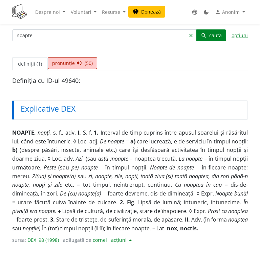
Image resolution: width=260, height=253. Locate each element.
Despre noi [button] (48, 12)
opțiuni (240, 35)
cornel (100, 240)
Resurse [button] (112, 12)
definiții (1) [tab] (30, 64)
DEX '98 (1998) (43, 240)
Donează (147, 11)
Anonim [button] (228, 12)
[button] (194, 12)
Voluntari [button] (82, 12)
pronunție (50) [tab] (72, 63)
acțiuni (119, 240)
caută (211, 35)
